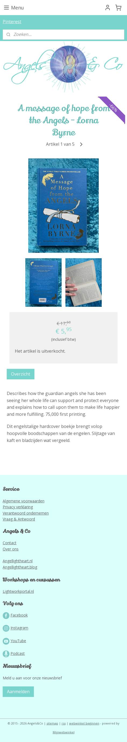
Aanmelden (18, 692)
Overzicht (20, 374)
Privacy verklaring (18, 506)
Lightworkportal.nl (18, 591)
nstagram (20, 628)
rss (64, 723)
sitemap (52, 723)
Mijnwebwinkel (64, 732)
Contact (9, 542)
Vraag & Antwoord (19, 519)
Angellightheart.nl (18, 560)
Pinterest (12, 22)
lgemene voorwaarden (24, 500)
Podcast (17, 653)
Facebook (19, 615)
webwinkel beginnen (84, 723)
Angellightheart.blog (20, 567)
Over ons (11, 549)
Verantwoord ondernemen (26, 513)
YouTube (18, 640)
